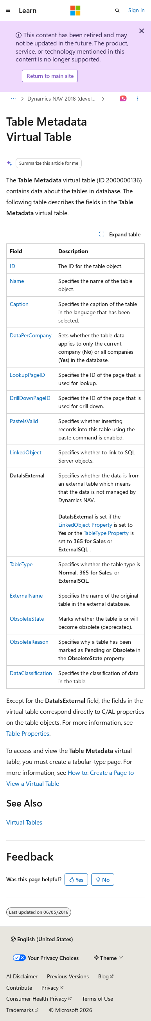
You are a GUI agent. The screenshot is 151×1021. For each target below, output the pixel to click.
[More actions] (138, 98)
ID (12, 266)
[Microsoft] (75, 10)
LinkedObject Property (85, 524)
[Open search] (117, 11)
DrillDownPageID (30, 398)
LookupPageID (27, 374)
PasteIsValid (24, 421)
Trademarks (20, 1010)
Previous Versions (68, 976)
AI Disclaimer (22, 976)
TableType (21, 564)
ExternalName (26, 595)
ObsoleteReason (29, 641)
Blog (103, 976)
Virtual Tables (24, 822)
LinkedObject (25, 452)
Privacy (50, 987)
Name (17, 281)
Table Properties (27, 733)
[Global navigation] (8, 11)
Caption (19, 304)
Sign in (136, 10)
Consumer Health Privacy (36, 998)
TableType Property (106, 533)
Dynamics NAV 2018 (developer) (63, 98)
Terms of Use (97, 998)
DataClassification (31, 673)
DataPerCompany (31, 335)
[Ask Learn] (123, 98)
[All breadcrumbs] (13, 98)
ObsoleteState (27, 618)
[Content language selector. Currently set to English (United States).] (42, 939)
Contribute (19, 987)
